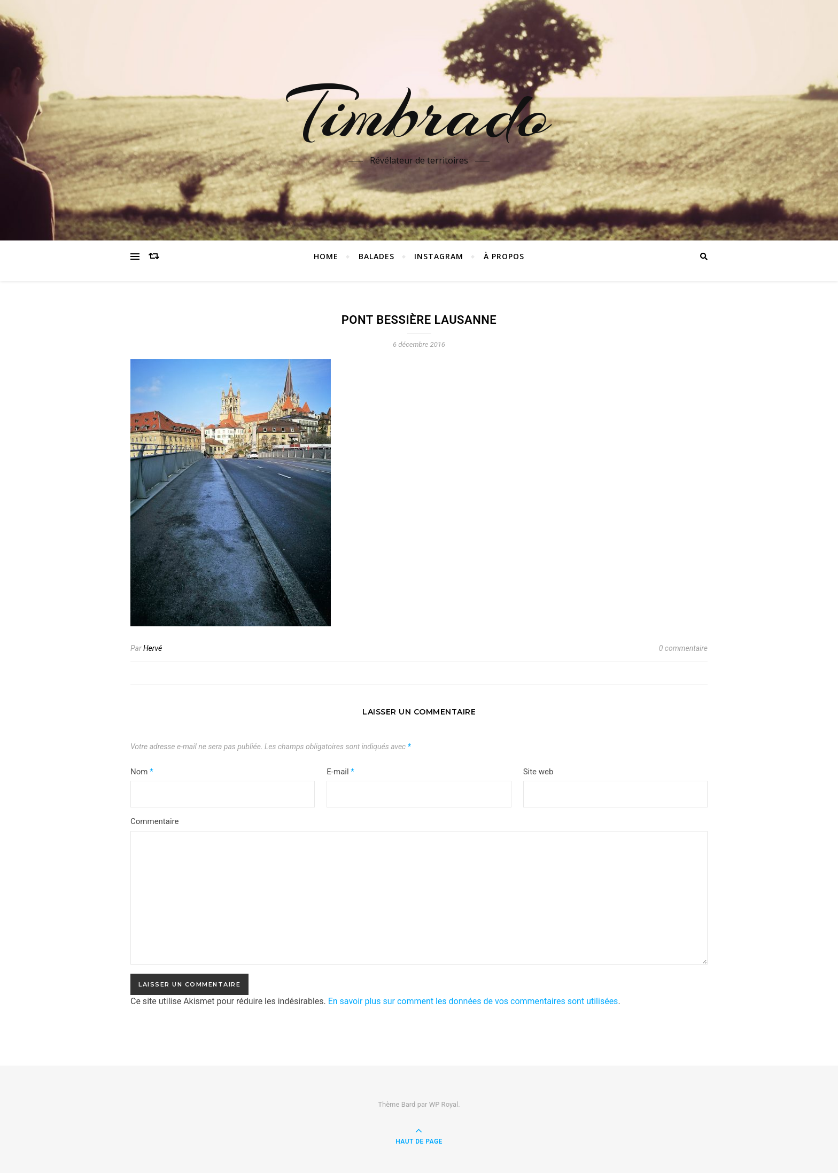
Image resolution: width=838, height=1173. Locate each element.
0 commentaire (683, 648)
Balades (376, 256)
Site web (538, 771)
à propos (504, 256)
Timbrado (419, 114)
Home (326, 256)
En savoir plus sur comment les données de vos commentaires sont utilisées (473, 1001)
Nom (141, 771)
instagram (438, 256)
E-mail (340, 771)
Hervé (152, 648)
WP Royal (444, 1104)
